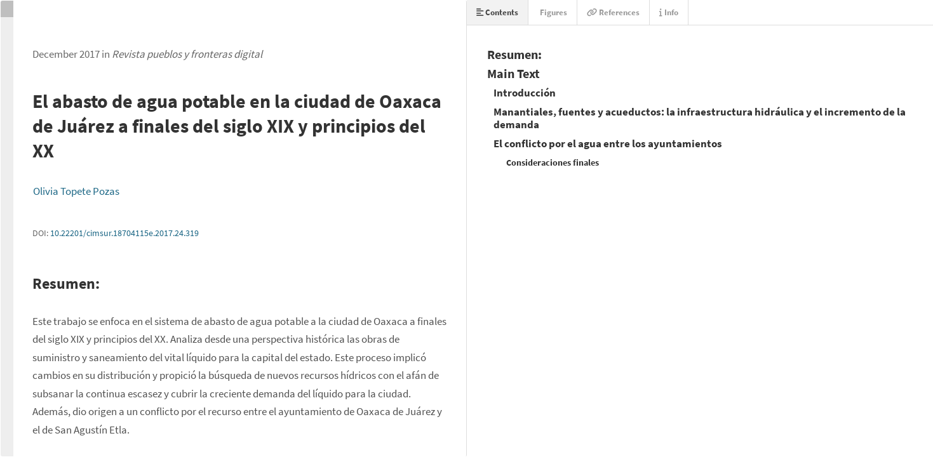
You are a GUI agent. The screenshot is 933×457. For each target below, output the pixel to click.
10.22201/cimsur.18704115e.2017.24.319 (124, 233)
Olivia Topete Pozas (76, 191)
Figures (552, 12)
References (613, 12)
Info (668, 12)
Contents (497, 12)
